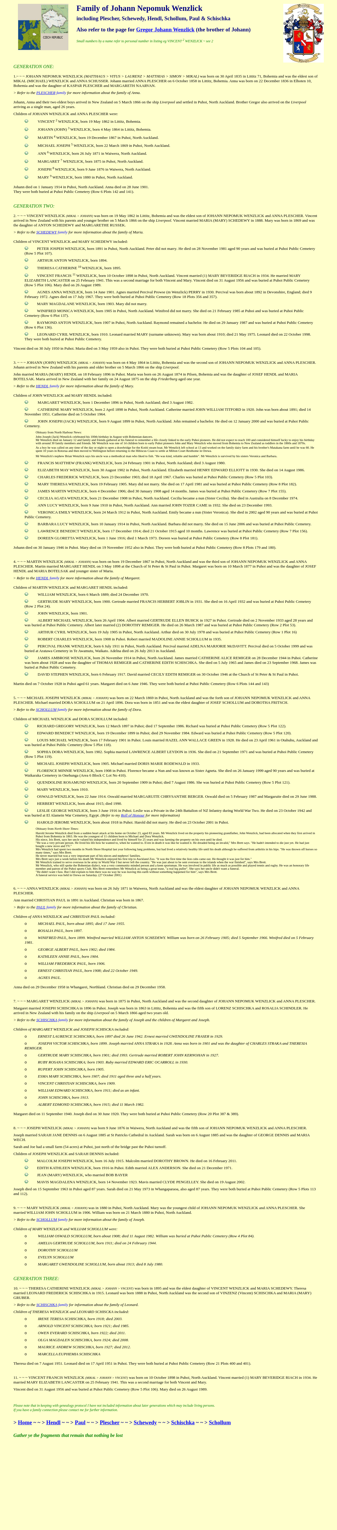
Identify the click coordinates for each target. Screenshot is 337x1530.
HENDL (42, 386)
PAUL (41, 907)
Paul (80, 1422)
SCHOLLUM (46, 709)
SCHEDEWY (46, 232)
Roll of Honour (133, 815)
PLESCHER (45, 92)
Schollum (220, 1422)
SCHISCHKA (47, 1020)
